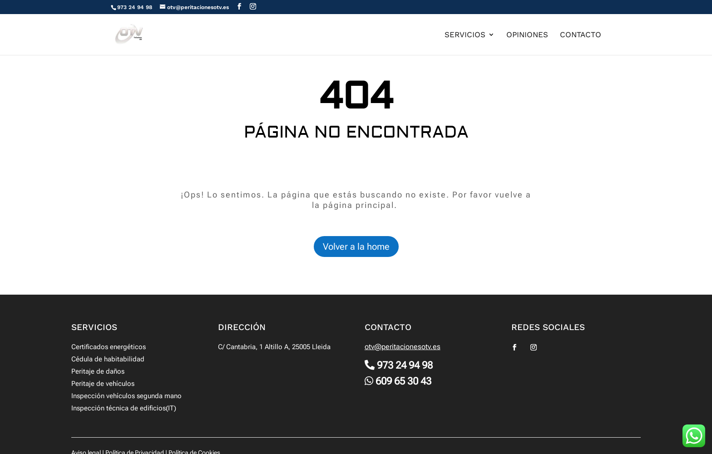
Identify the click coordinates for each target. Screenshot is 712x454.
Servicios (465, 35)
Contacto (580, 35)
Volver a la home (356, 246)
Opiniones (527, 35)
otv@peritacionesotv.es (402, 346)
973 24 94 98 (134, 7)
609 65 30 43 (403, 381)
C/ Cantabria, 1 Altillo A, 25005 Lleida (274, 347)
